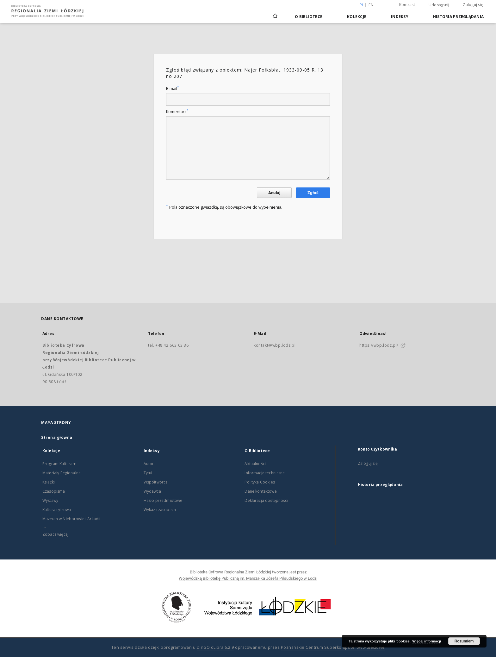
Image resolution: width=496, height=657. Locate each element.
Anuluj (274, 192)
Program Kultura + (59, 463)
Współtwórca (156, 482)
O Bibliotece (308, 16)
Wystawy (50, 500)
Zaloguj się (473, 4)
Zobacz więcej (55, 534)
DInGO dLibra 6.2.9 (215, 647)
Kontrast (407, 4)
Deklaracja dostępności (266, 500)
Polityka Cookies (260, 482)
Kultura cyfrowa (56, 509)
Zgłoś (313, 192)
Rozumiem (464, 641)
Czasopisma (53, 491)
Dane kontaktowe (260, 491)
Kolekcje (356, 16)
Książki (48, 482)
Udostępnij (439, 5)
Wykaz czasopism (160, 509)
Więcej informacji (426, 641)
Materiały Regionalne (61, 473)
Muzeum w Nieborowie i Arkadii (71, 518)
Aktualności (255, 463)
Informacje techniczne (265, 473)
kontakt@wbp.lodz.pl (274, 345)
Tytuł (148, 473)
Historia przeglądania (458, 16)
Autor (149, 463)
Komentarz (177, 111)
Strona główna (56, 437)
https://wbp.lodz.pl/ (378, 345)
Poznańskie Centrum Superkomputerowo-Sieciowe (333, 647)
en (371, 5)
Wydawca (152, 491)
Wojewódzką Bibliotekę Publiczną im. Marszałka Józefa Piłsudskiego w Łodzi (248, 578)
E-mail (172, 88)
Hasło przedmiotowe (163, 500)
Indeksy (399, 16)
